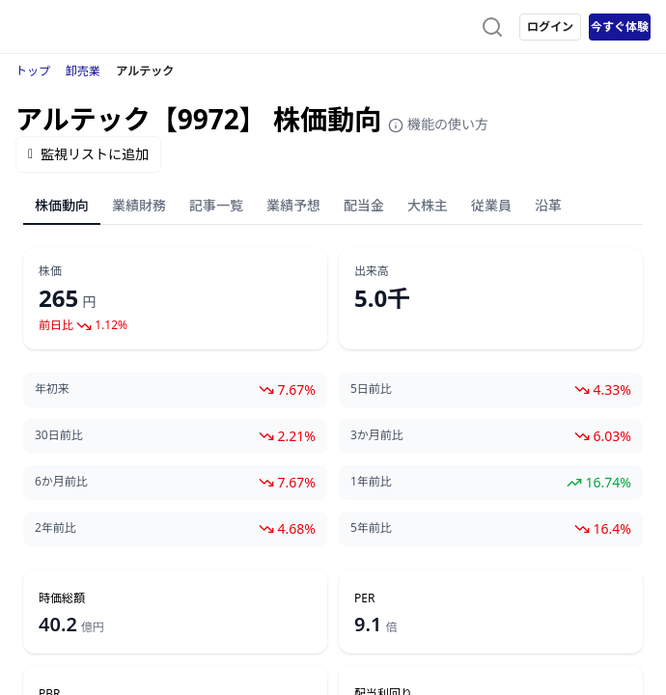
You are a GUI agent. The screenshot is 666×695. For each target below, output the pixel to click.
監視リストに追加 (88, 154)
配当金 (364, 205)
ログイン (550, 26)
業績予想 (293, 205)
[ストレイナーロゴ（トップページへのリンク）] (92, 27)
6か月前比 (61, 481)
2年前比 (55, 528)
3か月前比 (376, 435)
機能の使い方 (438, 124)
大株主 (427, 205)
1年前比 (371, 481)
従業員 (491, 205)
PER (364, 598)
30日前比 (59, 435)
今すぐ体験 (620, 26)
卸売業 (83, 71)
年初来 (52, 389)
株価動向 (62, 205)
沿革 (548, 205)
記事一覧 (216, 205)
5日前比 (371, 389)
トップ (32, 71)
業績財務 (139, 205)
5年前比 (371, 528)
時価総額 (62, 598)
